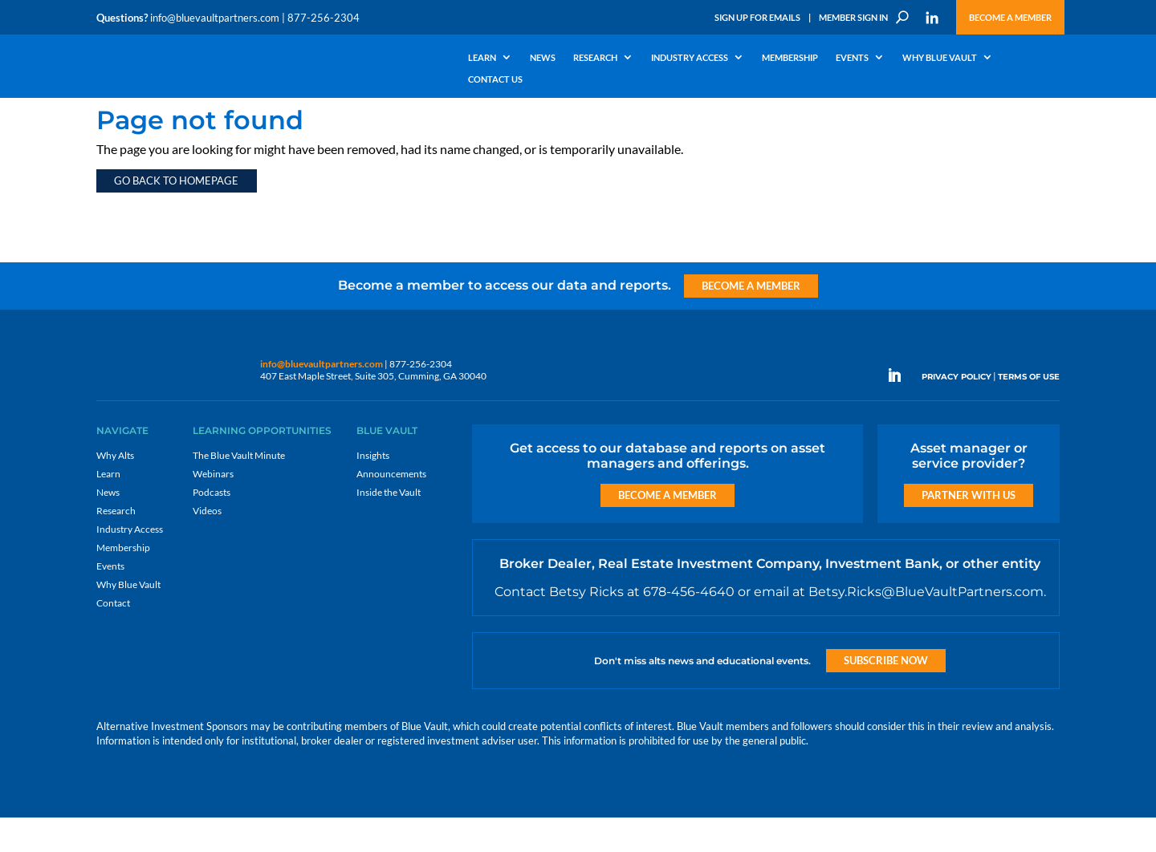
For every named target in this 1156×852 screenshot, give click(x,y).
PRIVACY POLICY (956, 411)
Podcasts (211, 527)
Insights (372, 490)
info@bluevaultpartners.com (214, 17)
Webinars (213, 508)
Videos (207, 545)
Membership (790, 58)
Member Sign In (853, 17)
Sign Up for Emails (757, 17)
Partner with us (969, 529)
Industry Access (689, 58)
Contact (113, 637)
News (543, 58)
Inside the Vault (388, 527)
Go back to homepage (176, 215)
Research (595, 58)
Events (852, 58)
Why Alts (115, 490)
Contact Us (495, 79)
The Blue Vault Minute (239, 490)
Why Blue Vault (939, 58)
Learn (482, 58)
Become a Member (1010, 17)
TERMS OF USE (1029, 411)
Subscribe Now (886, 694)
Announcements (391, 508)
